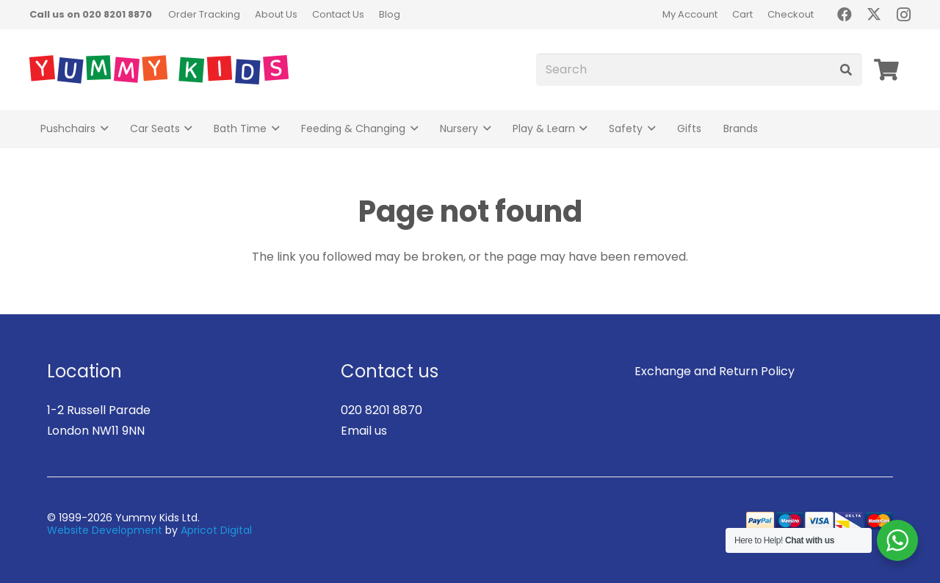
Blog (389, 14)
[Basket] (886, 69)
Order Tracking (204, 14)
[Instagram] (903, 14)
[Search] (699, 70)
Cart (742, 14)
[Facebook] (844, 14)
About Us (276, 14)
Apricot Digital (216, 530)
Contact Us (338, 14)
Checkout (790, 14)
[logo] (159, 69)
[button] (101, 128)
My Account (689, 14)
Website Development (104, 530)
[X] (874, 14)
